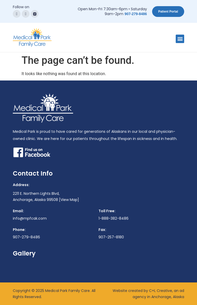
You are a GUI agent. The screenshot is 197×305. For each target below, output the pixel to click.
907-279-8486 (135, 14)
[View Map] (69, 199)
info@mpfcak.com (30, 218)
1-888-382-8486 (113, 218)
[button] (180, 39)
